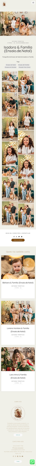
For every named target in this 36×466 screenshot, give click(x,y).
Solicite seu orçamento (18, 240)
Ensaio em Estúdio (10, 67)
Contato (18, 461)
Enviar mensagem (18, 447)
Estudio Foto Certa (24, 67)
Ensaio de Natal (11, 65)
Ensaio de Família (23, 65)
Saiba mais (18, 434)
